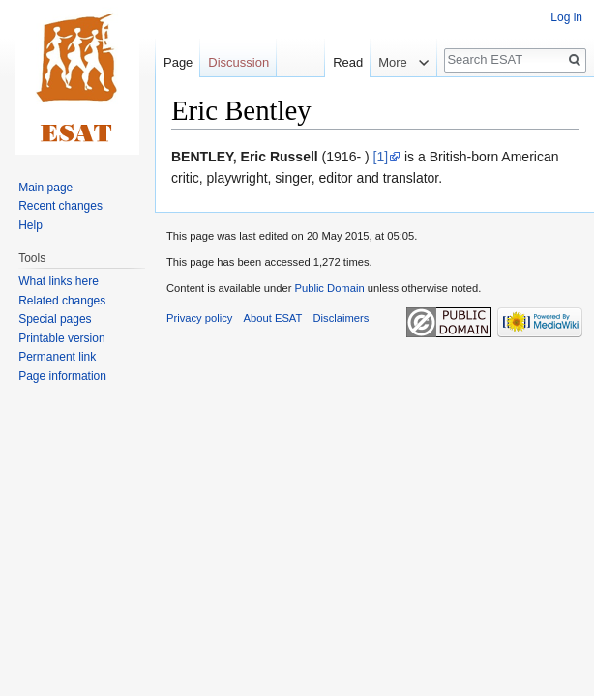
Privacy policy (199, 318)
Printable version (61, 338)
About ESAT (273, 318)
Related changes (61, 300)
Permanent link (57, 356)
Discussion (238, 62)
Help (30, 225)
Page (178, 62)
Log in (566, 17)
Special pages (54, 319)
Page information (62, 376)
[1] (381, 156)
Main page (45, 187)
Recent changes (60, 206)
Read (338, 62)
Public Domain (329, 288)
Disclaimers (341, 318)
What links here (58, 281)
